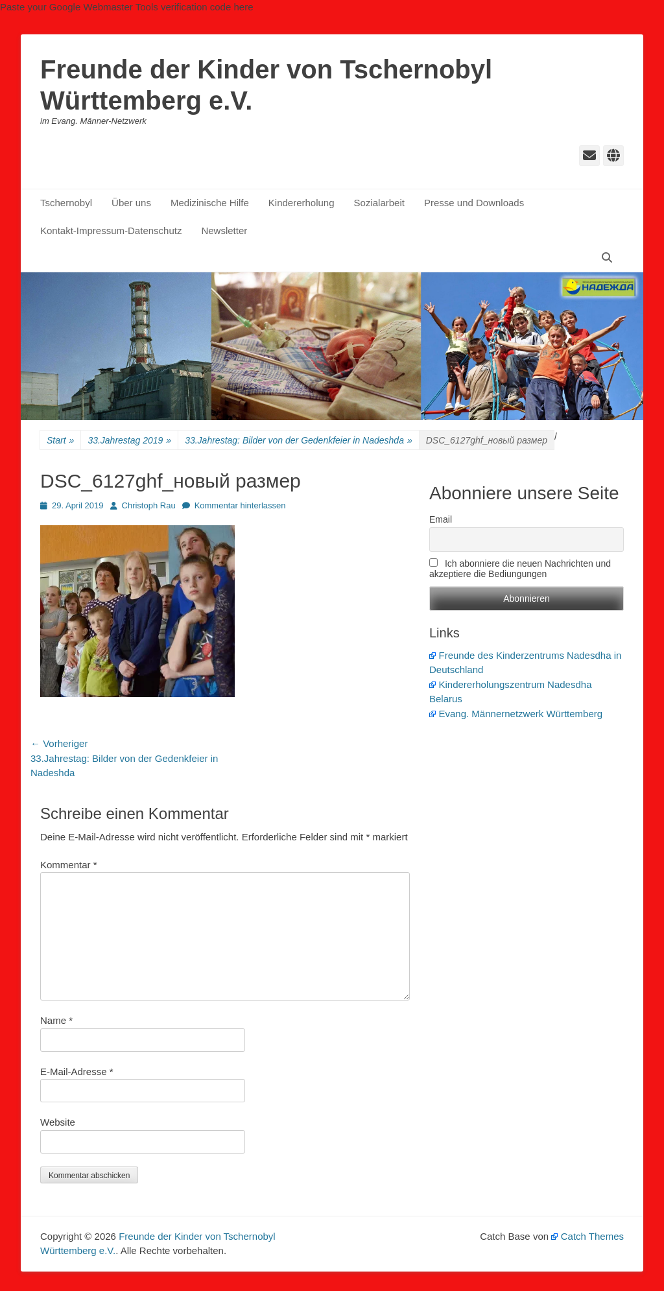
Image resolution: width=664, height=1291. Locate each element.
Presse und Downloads (474, 202)
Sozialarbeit (379, 202)
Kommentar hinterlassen (240, 505)
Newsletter (224, 230)
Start (60, 440)
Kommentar (68, 864)
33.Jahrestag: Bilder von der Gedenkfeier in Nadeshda (298, 440)
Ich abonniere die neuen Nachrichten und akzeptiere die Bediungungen (520, 568)
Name (56, 1020)
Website (57, 1122)
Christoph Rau (149, 505)
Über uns (131, 202)
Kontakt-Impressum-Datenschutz (111, 230)
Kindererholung (301, 202)
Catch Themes (587, 1236)
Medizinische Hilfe (210, 202)
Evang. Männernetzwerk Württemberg (515, 713)
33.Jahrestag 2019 (129, 440)
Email (440, 519)
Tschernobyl (66, 202)
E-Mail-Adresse (76, 1071)
